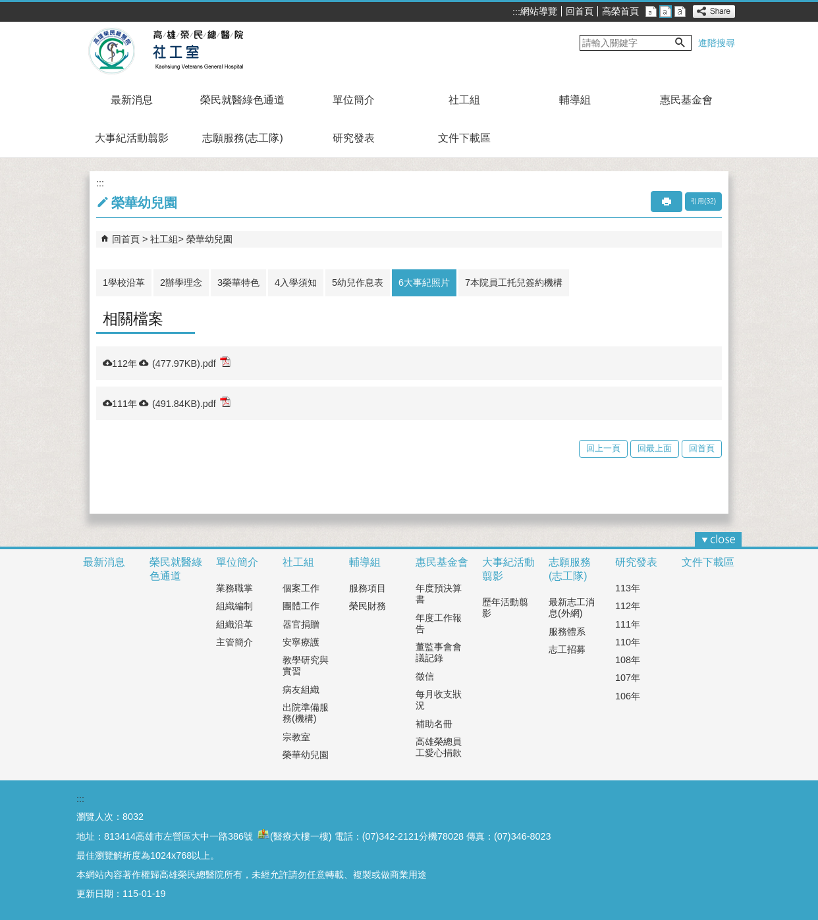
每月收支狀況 (439, 700)
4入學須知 (296, 282)
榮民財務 (367, 606)
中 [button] (665, 11)
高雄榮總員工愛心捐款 (439, 747)
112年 (627, 606)
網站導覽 (538, 11)
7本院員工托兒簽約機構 (513, 282)
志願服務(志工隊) (242, 138)
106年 (627, 696)
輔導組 (575, 99)
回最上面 (655, 448)
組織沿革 (234, 624)
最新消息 (132, 99)
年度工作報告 (439, 623)
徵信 (425, 676)
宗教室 (296, 737)
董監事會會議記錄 (439, 652)
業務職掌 (234, 588)
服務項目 (367, 588)
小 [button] (651, 11)
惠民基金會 (686, 99)
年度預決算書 (439, 594)
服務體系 (567, 631)
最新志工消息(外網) (572, 607)
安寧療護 (301, 642)
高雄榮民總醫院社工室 (197, 51)
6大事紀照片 (424, 282)
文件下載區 (464, 138)
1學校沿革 (124, 282)
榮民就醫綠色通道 (242, 99)
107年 (627, 677)
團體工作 (301, 606)
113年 (627, 588)
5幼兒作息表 (357, 282)
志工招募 (567, 649)
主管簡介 (234, 642)
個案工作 (301, 588)
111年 (627, 624)
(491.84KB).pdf (191, 402)
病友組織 (301, 689)
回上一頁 (603, 448)
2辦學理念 (181, 282)
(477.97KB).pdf (191, 362)
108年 (627, 660)
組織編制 (234, 606)
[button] (680, 43)
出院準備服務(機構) (306, 713)
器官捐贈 (301, 624)
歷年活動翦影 (505, 607)
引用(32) (703, 201)
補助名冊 (434, 723)
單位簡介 (354, 99)
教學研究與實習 (306, 665)
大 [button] (680, 11)
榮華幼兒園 (209, 239)
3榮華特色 (238, 282)
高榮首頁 (620, 11)
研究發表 (354, 138)
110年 (627, 642)
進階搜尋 (716, 43)
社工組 (464, 99)
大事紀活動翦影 (132, 138)
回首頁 (579, 11)
